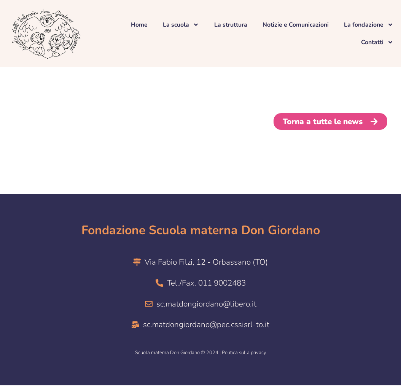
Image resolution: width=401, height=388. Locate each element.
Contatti (377, 42)
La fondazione (368, 25)
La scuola (180, 25)
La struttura (230, 25)
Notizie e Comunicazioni (295, 25)
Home (138, 25)
